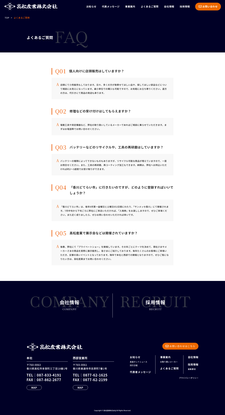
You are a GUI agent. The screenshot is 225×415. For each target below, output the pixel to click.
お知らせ (91, 6)
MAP (34, 387)
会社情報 (169, 6)
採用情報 (185, 6)
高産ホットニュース (138, 361)
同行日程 (134, 365)
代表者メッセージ (140, 372)
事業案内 (130, 6)
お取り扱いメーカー (169, 361)
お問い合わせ (208, 6)
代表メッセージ (111, 6)
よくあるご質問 (149, 6)
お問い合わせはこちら (180, 346)
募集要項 (192, 369)
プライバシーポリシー (188, 377)
